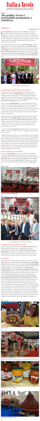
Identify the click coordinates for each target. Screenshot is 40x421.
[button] (3, 196)
